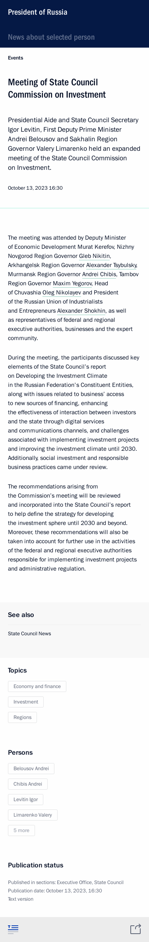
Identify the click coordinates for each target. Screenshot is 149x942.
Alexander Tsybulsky (111, 265)
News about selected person (51, 37)
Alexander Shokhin (81, 311)
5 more (21, 830)
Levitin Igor (26, 799)
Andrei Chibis (99, 274)
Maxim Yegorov (72, 283)
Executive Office (74, 882)
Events (15, 58)
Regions (22, 717)
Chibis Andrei (28, 784)
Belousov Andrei (31, 768)
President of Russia (38, 12)
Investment (26, 702)
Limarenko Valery (33, 815)
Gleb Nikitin (94, 256)
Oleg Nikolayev (62, 292)
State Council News (29, 634)
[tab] (13, 929)
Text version (20, 899)
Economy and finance (37, 686)
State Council (109, 882)
